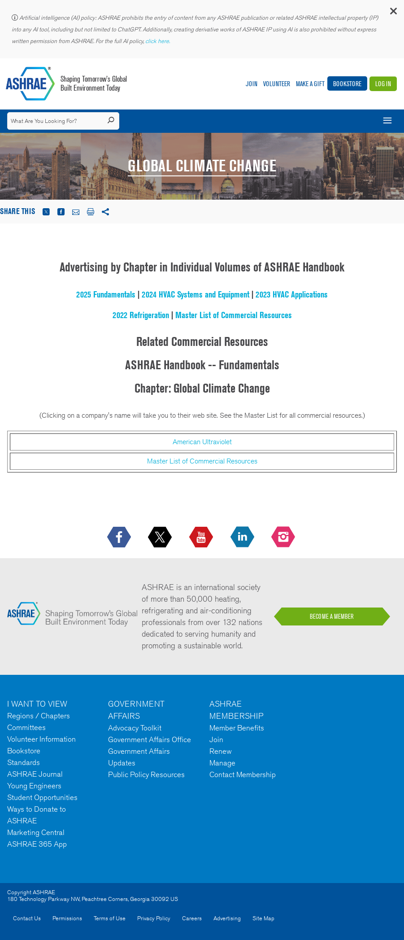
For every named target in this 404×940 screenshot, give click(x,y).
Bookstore (347, 83)
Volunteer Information (41, 739)
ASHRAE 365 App (37, 843)
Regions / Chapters (38, 715)
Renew (220, 751)
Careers (192, 918)
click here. (158, 41)
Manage (222, 762)
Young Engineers (34, 785)
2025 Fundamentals (105, 294)
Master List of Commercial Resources (233, 315)
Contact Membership (242, 774)
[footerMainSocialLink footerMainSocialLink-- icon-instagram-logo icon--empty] (284, 537)
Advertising (227, 918)
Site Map (263, 918)
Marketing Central (36, 832)
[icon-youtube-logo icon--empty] (202, 537)
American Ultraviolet (202, 441)
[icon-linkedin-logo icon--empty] (243, 537)
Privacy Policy (153, 918)
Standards (23, 762)
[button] (393, 13)
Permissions (67, 918)
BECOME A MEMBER (332, 616)
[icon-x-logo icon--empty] (161, 537)
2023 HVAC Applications (292, 294)
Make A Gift (310, 83)
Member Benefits (236, 727)
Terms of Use (110, 918)
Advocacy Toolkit (134, 727)
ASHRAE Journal (35, 773)
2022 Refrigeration (141, 315)
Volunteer (276, 83)
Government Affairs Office (149, 739)
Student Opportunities (42, 797)
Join (251, 83)
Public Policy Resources (146, 774)
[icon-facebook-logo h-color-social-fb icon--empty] (120, 537)
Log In (383, 83)
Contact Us (27, 918)
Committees (26, 727)
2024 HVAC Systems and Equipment (195, 294)
